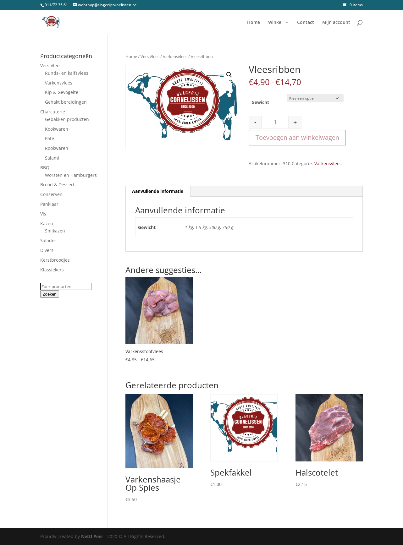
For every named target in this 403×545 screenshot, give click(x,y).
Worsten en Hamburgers (71, 175)
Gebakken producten (67, 119)
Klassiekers (52, 270)
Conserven (51, 194)
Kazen (46, 223)
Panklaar (49, 204)
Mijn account (336, 22)
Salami (52, 158)
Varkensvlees (175, 56)
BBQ (44, 168)
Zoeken (50, 294)
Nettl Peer (92, 536)
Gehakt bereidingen (66, 102)
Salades (48, 240)
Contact (305, 22)
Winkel (275, 22)
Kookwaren (56, 129)
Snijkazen (55, 231)
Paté (49, 138)
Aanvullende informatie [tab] (157, 191)
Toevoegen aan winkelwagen (297, 137)
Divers (46, 250)
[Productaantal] (275, 122)
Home (253, 22)
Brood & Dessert (57, 185)
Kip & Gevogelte (61, 92)
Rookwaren (56, 148)
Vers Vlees (150, 56)
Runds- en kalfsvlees (66, 73)
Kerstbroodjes (55, 260)
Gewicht (260, 102)
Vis (43, 214)
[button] (229, 74)
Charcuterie (52, 112)
